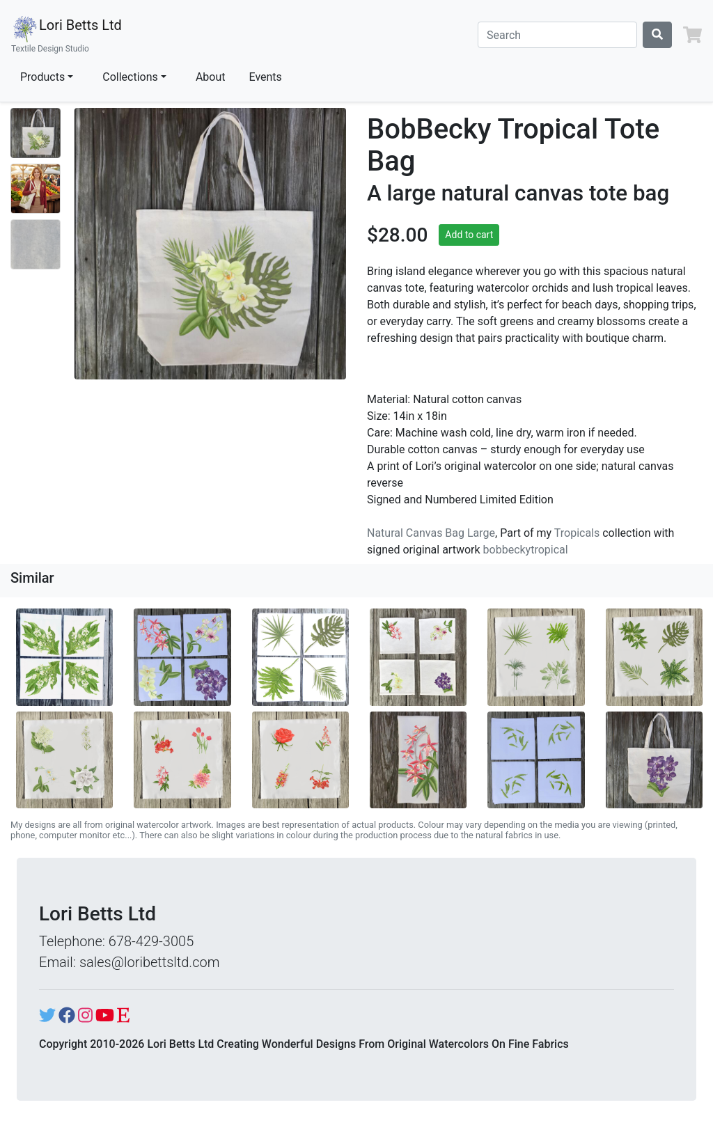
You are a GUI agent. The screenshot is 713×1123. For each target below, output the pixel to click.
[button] (692, 34)
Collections (130, 77)
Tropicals (577, 533)
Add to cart (469, 234)
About (211, 77)
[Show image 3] (35, 244)
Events (265, 77)
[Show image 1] (35, 133)
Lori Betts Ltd (66, 35)
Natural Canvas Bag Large (431, 533)
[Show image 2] (35, 189)
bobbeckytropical (525, 549)
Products (42, 77)
